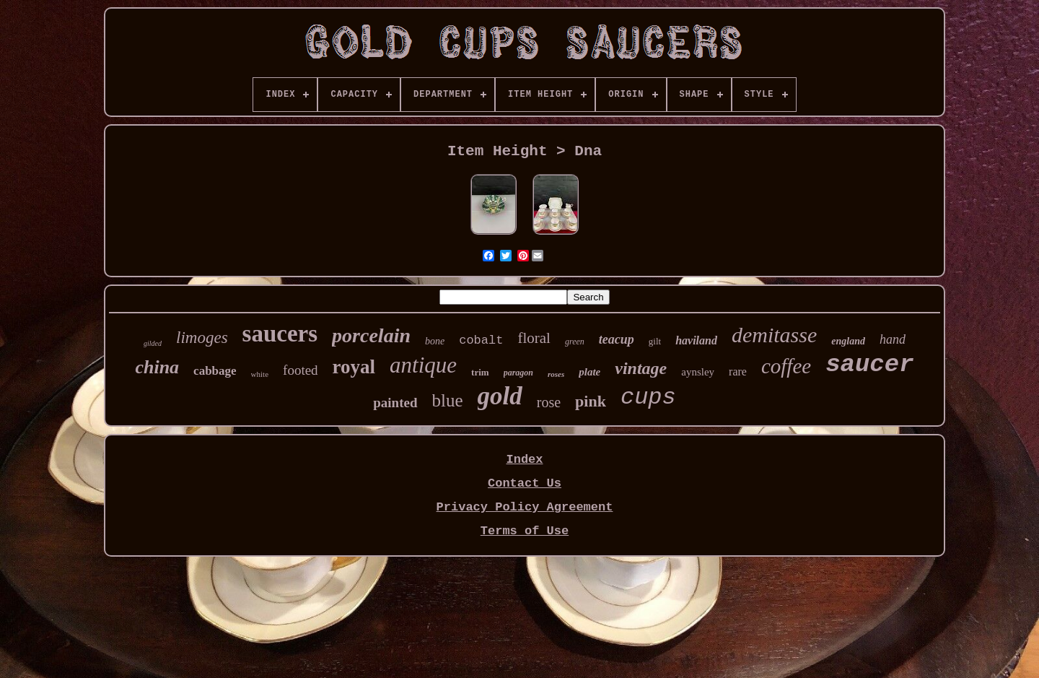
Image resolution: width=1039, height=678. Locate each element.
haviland (696, 340)
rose (549, 402)
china (157, 367)
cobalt (481, 340)
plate (589, 372)
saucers (279, 334)
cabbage (215, 371)
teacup (616, 339)
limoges (202, 338)
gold (500, 396)
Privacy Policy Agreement (525, 507)
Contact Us (524, 483)
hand (893, 339)
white (259, 374)
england (848, 341)
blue (447, 400)
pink (590, 401)
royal (354, 367)
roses (556, 374)
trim (480, 372)
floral (533, 338)
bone (434, 341)
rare (738, 371)
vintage (641, 368)
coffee (786, 366)
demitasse (774, 335)
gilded (153, 343)
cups (648, 397)
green (574, 341)
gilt (655, 341)
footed (300, 370)
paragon (518, 373)
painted (395, 402)
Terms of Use (525, 531)
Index (524, 459)
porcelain (371, 335)
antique (423, 365)
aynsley (697, 372)
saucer (869, 364)
